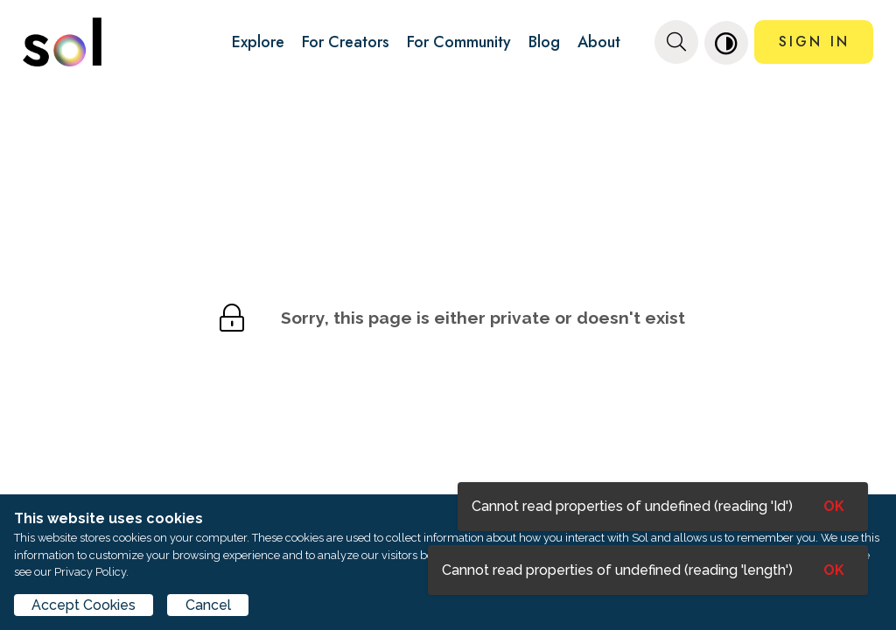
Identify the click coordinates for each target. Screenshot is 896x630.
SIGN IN (814, 42)
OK (833, 570)
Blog (544, 42)
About (599, 42)
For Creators (345, 42)
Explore (258, 42)
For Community (459, 42)
